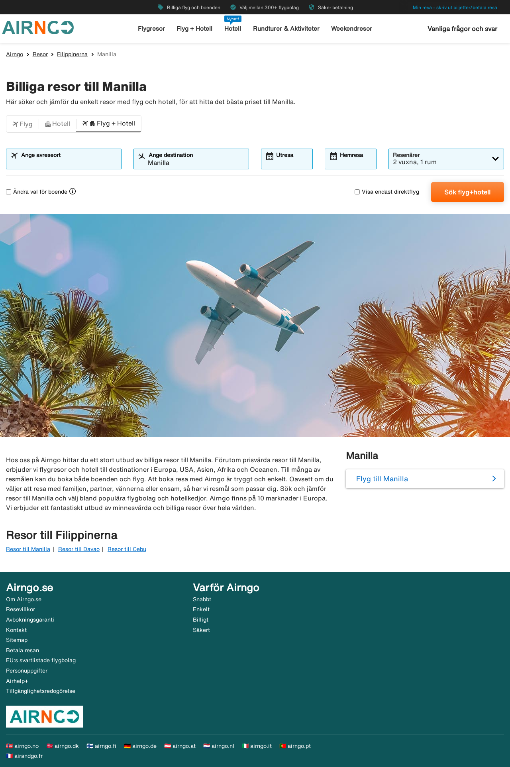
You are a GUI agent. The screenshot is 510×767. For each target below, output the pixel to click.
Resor (40, 54)
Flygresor (151, 28)
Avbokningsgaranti (30, 619)
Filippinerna (72, 54)
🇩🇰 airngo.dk (62, 746)
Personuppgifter (26, 670)
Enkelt (201, 609)
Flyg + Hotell (194, 28)
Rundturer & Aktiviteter (286, 28)
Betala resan (22, 650)
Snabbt (202, 599)
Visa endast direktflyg (387, 191)
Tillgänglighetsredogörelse (40, 691)
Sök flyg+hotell (467, 192)
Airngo (14, 54)
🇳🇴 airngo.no (22, 746)
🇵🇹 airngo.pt (295, 746)
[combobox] (68, 162)
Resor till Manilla (28, 549)
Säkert (201, 630)
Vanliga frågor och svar (462, 29)
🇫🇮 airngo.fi (101, 746)
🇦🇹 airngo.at (180, 746)
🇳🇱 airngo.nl (218, 746)
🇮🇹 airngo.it (257, 746)
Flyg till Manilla (382, 478)
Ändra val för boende (36, 191)
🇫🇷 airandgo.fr (24, 756)
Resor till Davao (79, 549)
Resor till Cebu (127, 549)
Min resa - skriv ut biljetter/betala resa (455, 7)
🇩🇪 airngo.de (140, 746)
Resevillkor (20, 609)
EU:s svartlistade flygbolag (41, 660)
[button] (22, 124)
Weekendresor (351, 28)
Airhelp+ (17, 681)
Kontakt (16, 630)
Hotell (232, 28)
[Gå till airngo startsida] (38, 27)
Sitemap (16, 640)
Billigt (200, 619)
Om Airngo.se (23, 599)
